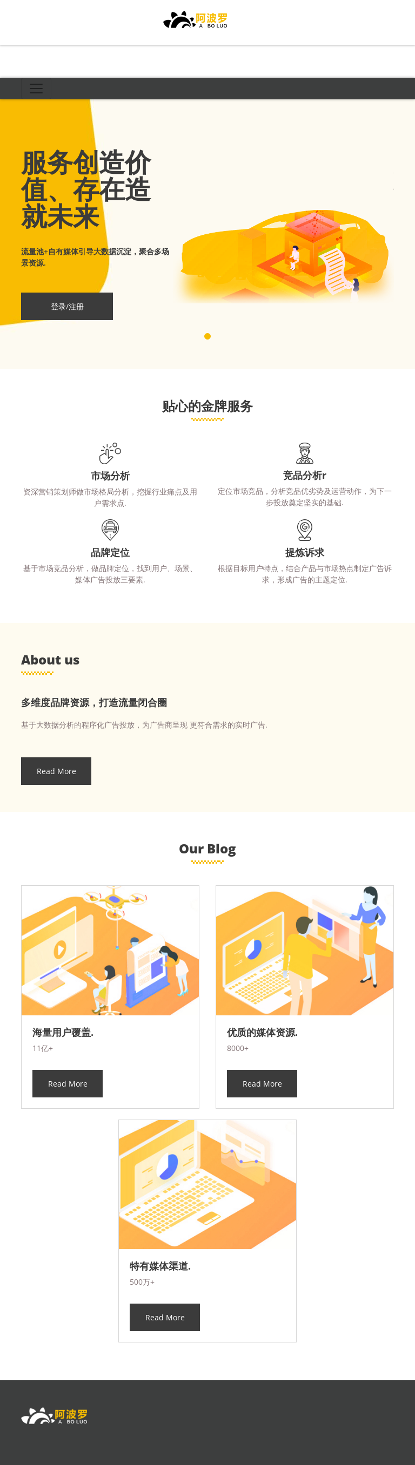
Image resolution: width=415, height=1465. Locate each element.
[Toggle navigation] (36, 88)
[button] (207, 336)
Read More (56, 771)
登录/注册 (67, 306)
